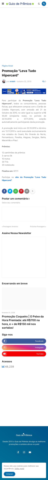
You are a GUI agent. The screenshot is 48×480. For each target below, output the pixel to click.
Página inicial (7, 66)
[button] (3, 4)
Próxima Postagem (37, 226)
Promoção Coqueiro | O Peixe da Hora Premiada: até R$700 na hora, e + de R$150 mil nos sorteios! (23, 322)
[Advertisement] (24, 36)
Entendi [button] (9, 474)
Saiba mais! (19, 468)
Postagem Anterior (10, 226)
